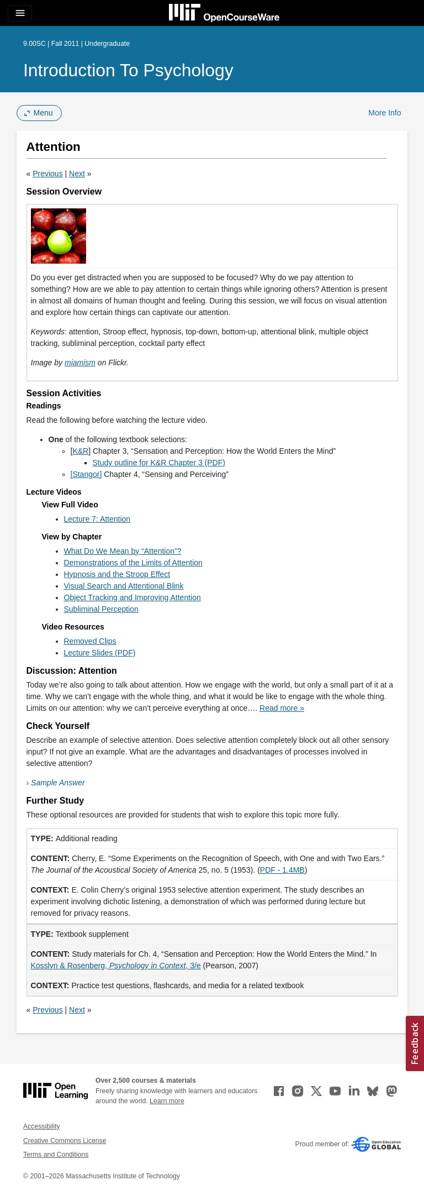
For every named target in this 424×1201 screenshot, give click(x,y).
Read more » (281, 708)
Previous (47, 173)
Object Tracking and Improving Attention (132, 597)
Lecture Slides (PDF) (100, 652)
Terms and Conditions (55, 1154)
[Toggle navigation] (20, 13)
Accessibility (41, 1126)
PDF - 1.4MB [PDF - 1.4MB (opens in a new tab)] (282, 870)
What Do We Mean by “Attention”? (123, 551)
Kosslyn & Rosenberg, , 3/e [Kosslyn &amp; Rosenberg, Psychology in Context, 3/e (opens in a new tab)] (116, 965)
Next (77, 173)
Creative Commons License (64, 1141)
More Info (384, 112)
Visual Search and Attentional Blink (124, 585)
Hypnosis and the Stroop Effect (117, 574)
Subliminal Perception (101, 609)
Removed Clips (90, 641)
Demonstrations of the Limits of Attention (133, 562)
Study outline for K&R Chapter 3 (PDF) (159, 462)
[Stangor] (86, 474)
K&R (80, 451)
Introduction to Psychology (128, 70)
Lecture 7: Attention (97, 519)
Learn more (167, 1101)
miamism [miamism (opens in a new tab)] (80, 362)
